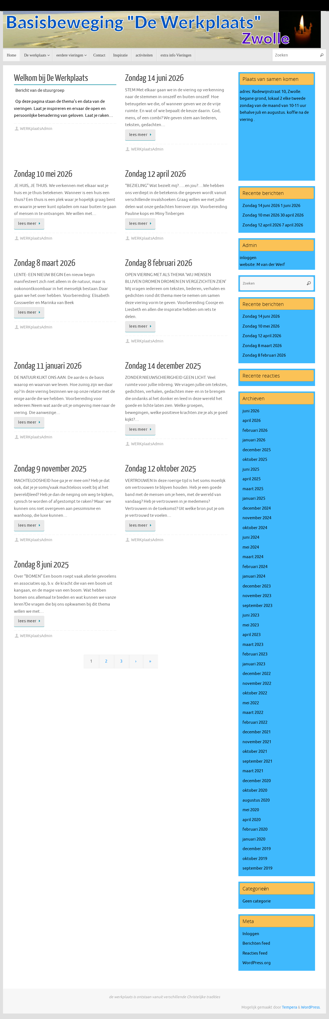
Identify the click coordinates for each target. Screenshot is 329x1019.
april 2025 (252, 479)
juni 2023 (251, 615)
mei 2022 (251, 703)
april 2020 (252, 819)
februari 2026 (255, 430)
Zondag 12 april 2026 (155, 174)
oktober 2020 (255, 790)
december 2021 (257, 732)
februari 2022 (255, 722)
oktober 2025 (255, 459)
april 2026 (252, 420)
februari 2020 (255, 829)
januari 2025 (254, 498)
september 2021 (257, 761)
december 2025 (257, 450)
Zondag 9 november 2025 (50, 469)
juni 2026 (251, 411)
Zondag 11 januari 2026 (48, 366)
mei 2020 (251, 810)
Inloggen (251, 933)
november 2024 (257, 518)
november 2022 (257, 683)
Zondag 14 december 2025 (163, 366)
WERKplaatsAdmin (36, 128)
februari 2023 (255, 654)
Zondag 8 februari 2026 (158, 263)
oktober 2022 (255, 693)
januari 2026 (254, 440)
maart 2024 (253, 557)
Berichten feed (256, 943)
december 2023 (257, 586)
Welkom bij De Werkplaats (51, 78)
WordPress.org (257, 963)
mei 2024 (251, 547)
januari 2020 (254, 839)
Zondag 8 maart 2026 (44, 263)
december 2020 (257, 781)
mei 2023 (251, 625)
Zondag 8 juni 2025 (41, 565)
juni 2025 (251, 469)
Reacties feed (255, 953)
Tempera (289, 1007)
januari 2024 (254, 576)
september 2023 (257, 605)
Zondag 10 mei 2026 (43, 174)
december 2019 (257, 848)
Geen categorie (257, 901)
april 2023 (252, 634)
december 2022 (257, 673)
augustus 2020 (256, 800)
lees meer (141, 134)
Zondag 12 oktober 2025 (160, 469)
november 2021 (257, 742)
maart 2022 (253, 712)
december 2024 (257, 508)
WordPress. (311, 1007)
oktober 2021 (255, 751)
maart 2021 (253, 771)
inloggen (248, 257)
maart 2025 (253, 489)
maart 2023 (253, 644)
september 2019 (257, 868)
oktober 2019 (255, 858)
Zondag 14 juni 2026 (154, 78)
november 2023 (257, 595)
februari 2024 (255, 566)
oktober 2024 (255, 527)
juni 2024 (251, 537)
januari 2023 (254, 664)
